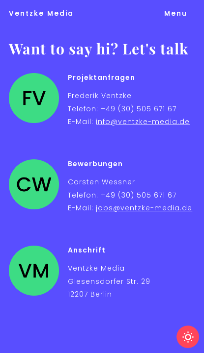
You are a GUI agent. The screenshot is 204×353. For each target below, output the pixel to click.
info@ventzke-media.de (143, 121)
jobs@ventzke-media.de (144, 208)
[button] (175, 13)
